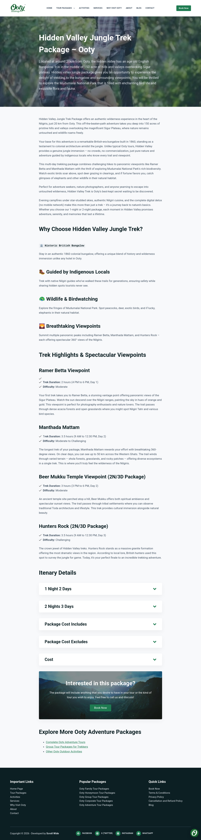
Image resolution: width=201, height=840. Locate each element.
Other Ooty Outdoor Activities (64, 751)
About (129, 8)
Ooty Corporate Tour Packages (96, 800)
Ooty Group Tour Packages (94, 796)
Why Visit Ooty (114, 8)
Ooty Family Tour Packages (94, 788)
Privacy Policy (156, 796)
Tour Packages (66, 8)
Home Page (16, 788)
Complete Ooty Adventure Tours (65, 742)
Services (97, 8)
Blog (138, 8)
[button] (100, 589)
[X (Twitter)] (104, 833)
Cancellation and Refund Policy (166, 800)
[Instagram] (124, 833)
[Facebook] (84, 833)
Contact (149, 8)
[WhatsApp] (144, 833)
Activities (84, 8)
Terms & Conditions (159, 792)
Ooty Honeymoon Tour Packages (97, 792)
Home (49, 8)
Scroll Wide (52, 833)
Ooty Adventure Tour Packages (96, 805)
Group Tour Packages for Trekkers (67, 746)
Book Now (184, 8)
